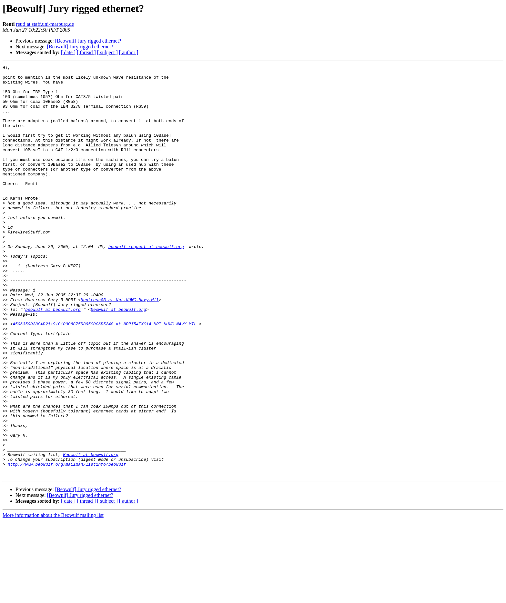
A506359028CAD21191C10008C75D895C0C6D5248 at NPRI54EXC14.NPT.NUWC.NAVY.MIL (104, 376)
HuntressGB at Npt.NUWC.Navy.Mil (120, 347)
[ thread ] (86, 52)
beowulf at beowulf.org (53, 358)
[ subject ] (107, 52)
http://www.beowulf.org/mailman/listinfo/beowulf (67, 544)
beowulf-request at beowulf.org (146, 283)
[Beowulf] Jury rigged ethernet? (88, 41)
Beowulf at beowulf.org (90, 533)
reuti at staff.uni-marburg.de (45, 24)
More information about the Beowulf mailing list (53, 597)
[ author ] (128, 52)
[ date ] (68, 52)
